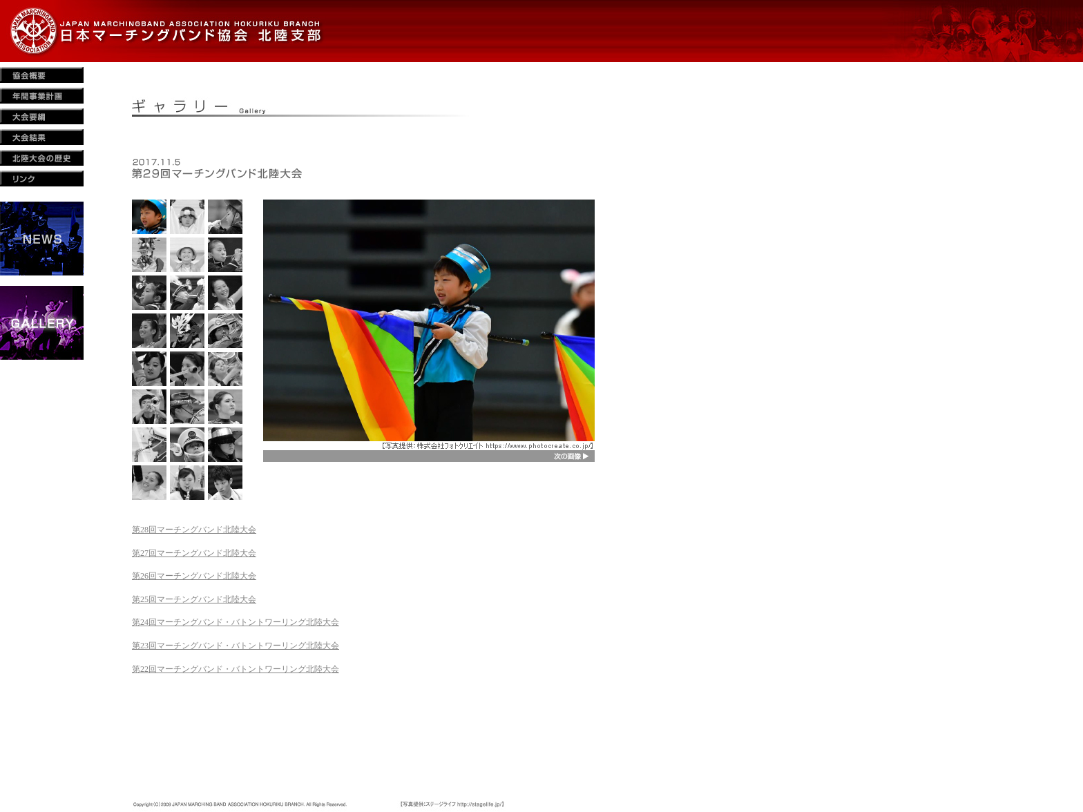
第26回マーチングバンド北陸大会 (194, 576)
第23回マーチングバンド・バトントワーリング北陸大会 (235, 645)
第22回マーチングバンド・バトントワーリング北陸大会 (235, 669)
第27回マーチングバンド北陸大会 (194, 553)
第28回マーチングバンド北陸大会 (194, 529)
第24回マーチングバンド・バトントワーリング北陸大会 (235, 622)
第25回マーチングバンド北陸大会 (194, 599)
